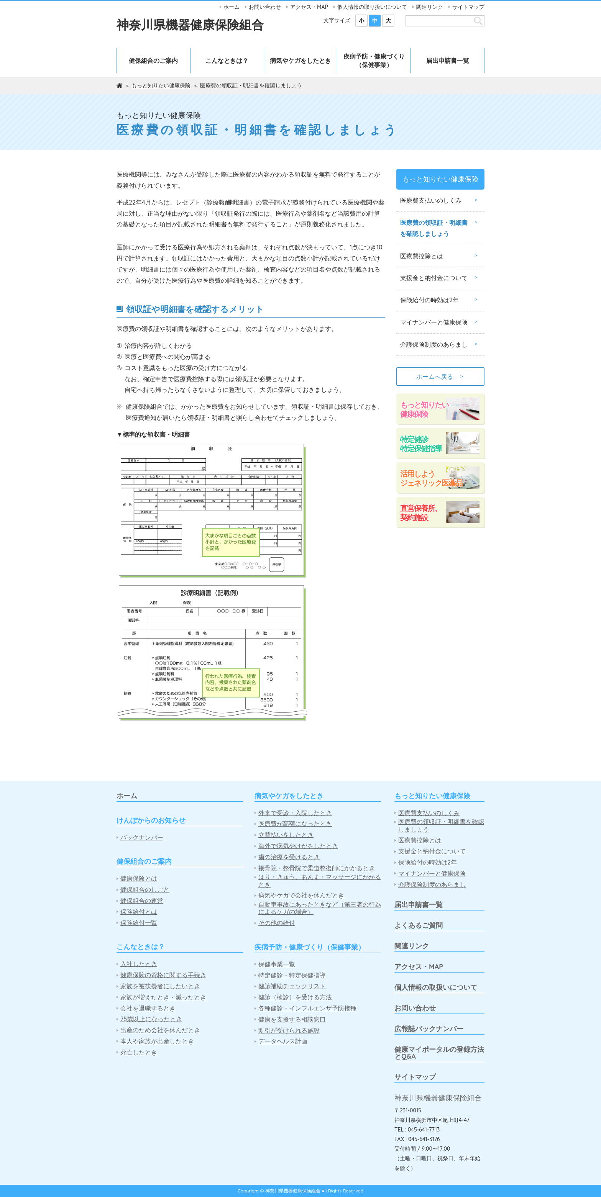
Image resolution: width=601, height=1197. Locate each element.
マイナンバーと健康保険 (434, 322)
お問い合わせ (265, 6)
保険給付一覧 (138, 923)
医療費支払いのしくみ (430, 200)
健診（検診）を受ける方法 (295, 997)
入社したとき (138, 964)
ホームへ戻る (440, 376)
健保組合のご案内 (153, 60)
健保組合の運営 (141, 900)
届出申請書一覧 (447, 60)
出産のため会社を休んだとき (160, 1030)
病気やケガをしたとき (300, 60)
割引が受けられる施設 (289, 1030)
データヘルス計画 (282, 1041)
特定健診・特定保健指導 (292, 975)
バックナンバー (141, 837)
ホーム (231, 6)
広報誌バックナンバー (428, 1028)
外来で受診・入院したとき (295, 813)
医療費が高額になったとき (295, 823)
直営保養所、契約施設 (421, 512)
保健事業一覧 (276, 964)
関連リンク (429, 6)
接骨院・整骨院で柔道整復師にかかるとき (316, 868)
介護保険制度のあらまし (434, 344)
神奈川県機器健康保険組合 (190, 24)
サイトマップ (468, 6)
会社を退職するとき (148, 1008)
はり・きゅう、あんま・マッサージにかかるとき (319, 880)
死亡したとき (138, 1052)
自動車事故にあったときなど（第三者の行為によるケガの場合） (319, 908)
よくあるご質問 (418, 925)
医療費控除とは (421, 256)
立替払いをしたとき (286, 834)
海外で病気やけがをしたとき (298, 846)
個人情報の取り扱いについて (372, 6)
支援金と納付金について (434, 278)
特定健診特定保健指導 (421, 443)
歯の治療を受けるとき (289, 857)
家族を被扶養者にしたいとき (160, 986)
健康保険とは (138, 878)
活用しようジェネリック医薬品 (431, 478)
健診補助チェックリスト (292, 986)
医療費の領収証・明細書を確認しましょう (434, 228)
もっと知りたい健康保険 (160, 85)
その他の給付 (276, 923)
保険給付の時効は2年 (429, 300)
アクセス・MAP (309, 6)
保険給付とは (138, 911)
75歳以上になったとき (151, 1019)
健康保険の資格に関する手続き (163, 975)
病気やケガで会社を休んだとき (301, 895)
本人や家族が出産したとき (157, 1041)
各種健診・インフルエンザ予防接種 (307, 1008)
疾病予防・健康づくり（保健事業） (374, 60)
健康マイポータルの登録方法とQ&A (439, 1053)
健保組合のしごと (144, 889)
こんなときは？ (226, 60)
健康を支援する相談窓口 (292, 1019)
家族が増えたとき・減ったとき (163, 997)
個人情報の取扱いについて (435, 987)
